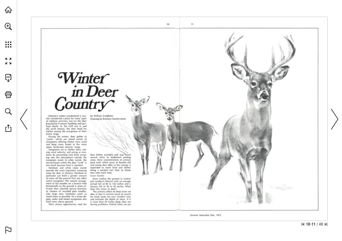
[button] (8, 26)
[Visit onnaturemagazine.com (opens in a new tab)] (8, 9)
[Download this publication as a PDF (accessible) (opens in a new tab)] (8, 78)
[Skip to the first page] (303, 224)
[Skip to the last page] (326, 224)
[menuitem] (8, 35)
